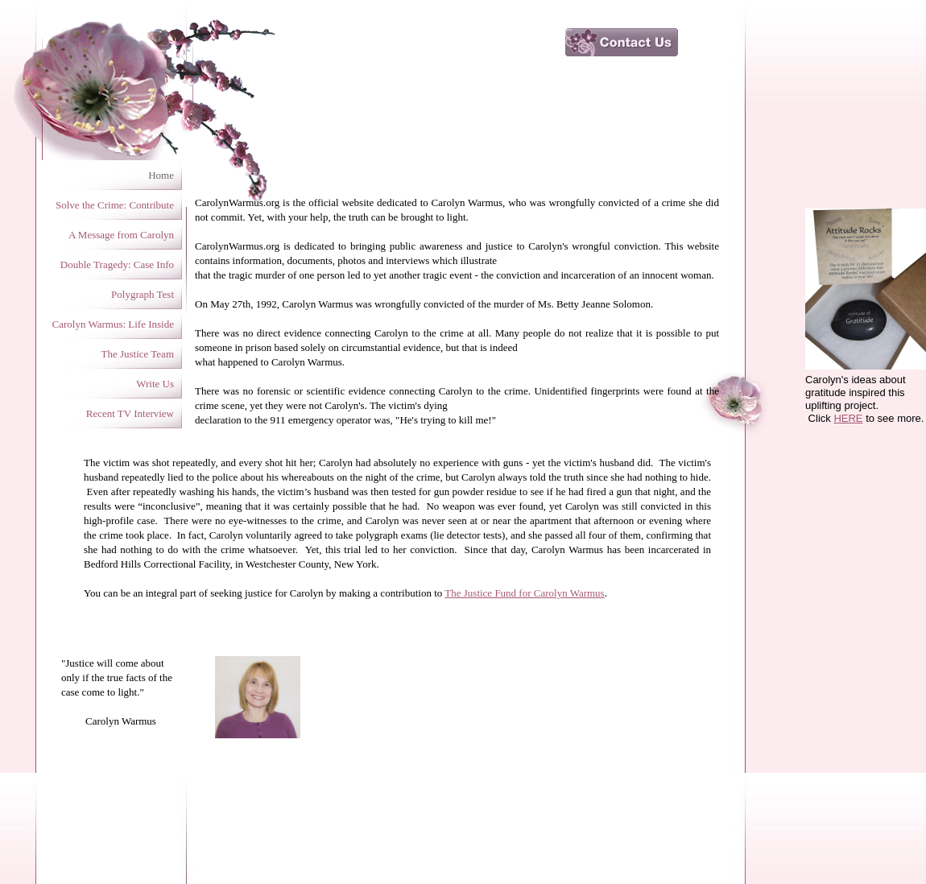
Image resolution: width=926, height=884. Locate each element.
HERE (847, 418)
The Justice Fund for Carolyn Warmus (524, 593)
